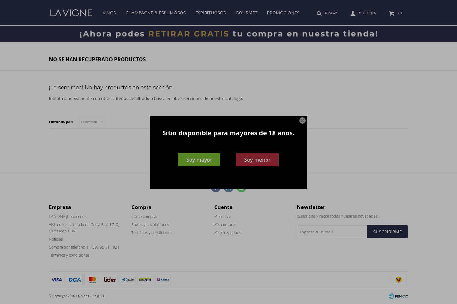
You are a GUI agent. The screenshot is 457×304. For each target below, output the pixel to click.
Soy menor (257, 159)
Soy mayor (199, 159)
